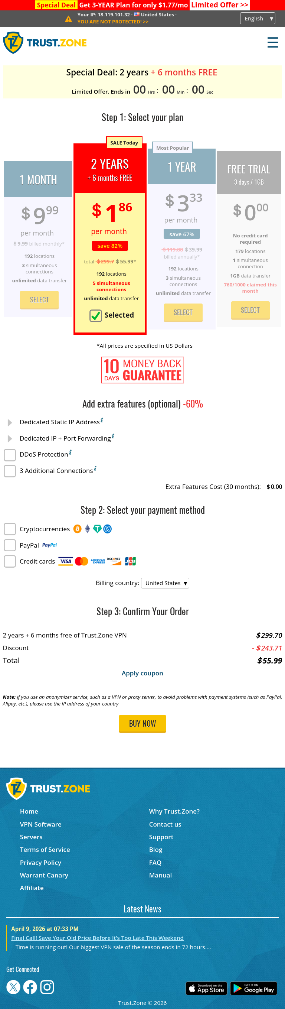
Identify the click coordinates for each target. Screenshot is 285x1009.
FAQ (155, 862)
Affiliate (32, 887)
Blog (156, 849)
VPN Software (41, 824)
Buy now (142, 724)
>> (220, 5)
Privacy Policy (40, 862)
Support (161, 837)
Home (29, 811)
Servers (31, 837)
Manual (160, 875)
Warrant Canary (44, 875)
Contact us (165, 824)
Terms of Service (45, 849)
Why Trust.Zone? (174, 811)
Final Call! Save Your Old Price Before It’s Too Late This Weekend (97, 937)
